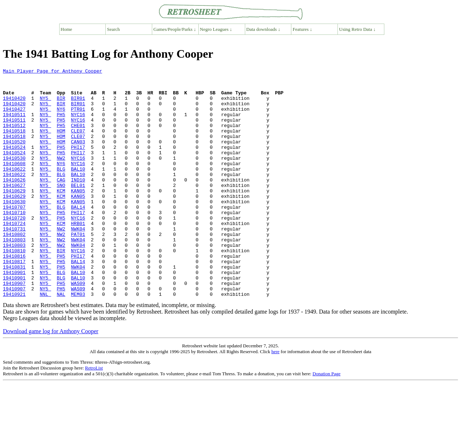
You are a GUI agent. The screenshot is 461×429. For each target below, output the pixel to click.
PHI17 (78, 163)
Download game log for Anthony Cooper (50, 377)
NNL (45, 339)
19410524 (14, 163)
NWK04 (78, 261)
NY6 (61, 117)
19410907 (14, 326)
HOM (61, 143)
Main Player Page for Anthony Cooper (52, 72)
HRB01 (78, 255)
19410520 (14, 157)
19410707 (14, 235)
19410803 (14, 274)
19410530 (14, 176)
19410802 (14, 268)
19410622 (14, 189)
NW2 (61, 176)
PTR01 (78, 117)
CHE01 (78, 137)
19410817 (14, 300)
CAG (61, 202)
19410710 (14, 241)
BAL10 (78, 189)
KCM (61, 215)
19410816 (14, 294)
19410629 (14, 215)
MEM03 (78, 339)
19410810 (14, 287)
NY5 (45, 104)
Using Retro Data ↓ (357, 29)
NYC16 (78, 124)
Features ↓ (302, 29)
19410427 (14, 117)
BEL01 (78, 209)
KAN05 (78, 215)
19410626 (14, 202)
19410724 (14, 255)
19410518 (14, 143)
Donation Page (326, 419)
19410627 (14, 209)
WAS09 (78, 326)
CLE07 (78, 143)
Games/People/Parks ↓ (174, 29)
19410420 (14, 104)
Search (113, 29)
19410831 (14, 307)
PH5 (61, 124)
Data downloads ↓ (263, 29)
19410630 (14, 228)
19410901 (14, 313)
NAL (61, 339)
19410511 (14, 124)
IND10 (78, 202)
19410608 (14, 183)
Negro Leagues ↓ (216, 29)
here (275, 397)
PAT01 (78, 268)
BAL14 (78, 235)
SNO (61, 209)
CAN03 (78, 157)
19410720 (14, 248)
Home (66, 29)
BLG (61, 189)
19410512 (14, 137)
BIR (61, 104)
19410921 (14, 339)
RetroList (94, 413)
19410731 (14, 261)
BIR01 (78, 104)
